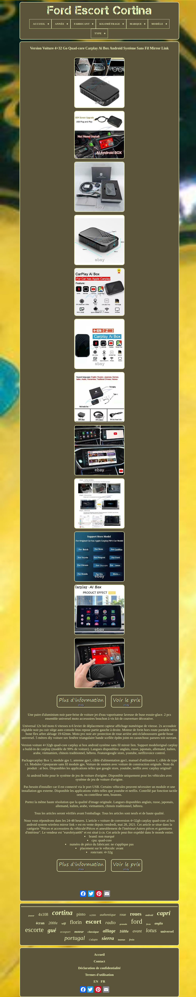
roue (123, 915)
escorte (34, 929)
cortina (62, 913)
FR (103, 981)
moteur (79, 931)
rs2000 (92, 915)
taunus (121, 939)
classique (93, 931)
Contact (99, 961)
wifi (64, 923)
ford (136, 921)
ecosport (65, 931)
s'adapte (93, 939)
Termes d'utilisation (99, 975)
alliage (109, 930)
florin (76, 922)
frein (131, 939)
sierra (108, 938)
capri (163, 913)
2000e (53, 923)
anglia (159, 923)
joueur (31, 915)
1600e (123, 931)
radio (110, 922)
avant (137, 931)
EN (95, 981)
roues (136, 914)
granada (123, 924)
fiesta (148, 924)
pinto (80, 914)
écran (40, 923)
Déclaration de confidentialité (99, 968)
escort (93, 921)
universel (167, 931)
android (149, 915)
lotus (151, 930)
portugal (75, 938)
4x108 (43, 914)
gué (52, 930)
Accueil (99, 954)
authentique (108, 915)
